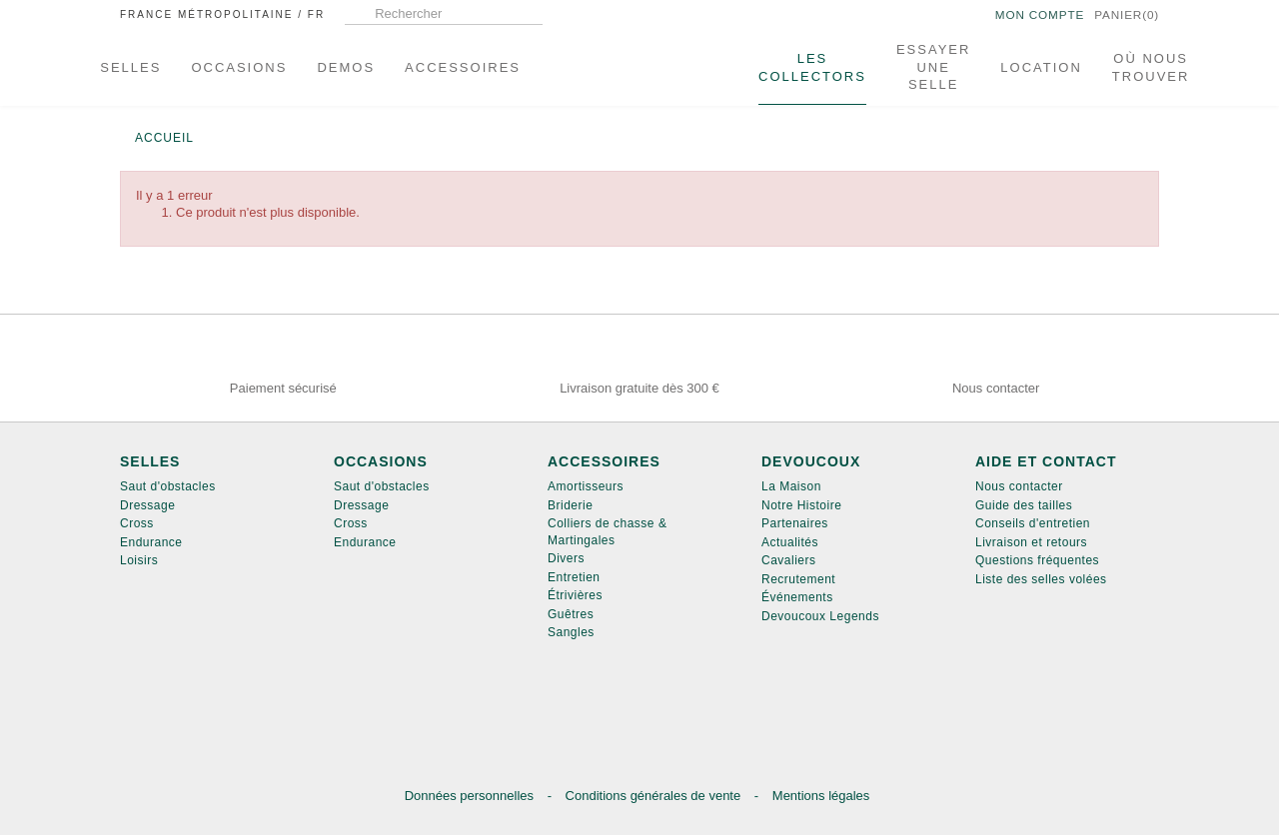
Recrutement (798, 579)
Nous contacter (1019, 486)
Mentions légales (821, 795)
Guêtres (571, 614)
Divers (566, 558)
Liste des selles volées (1041, 579)
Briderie (570, 505)
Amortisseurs (586, 486)
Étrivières (575, 595)
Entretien (574, 577)
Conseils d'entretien (1032, 523)
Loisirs (139, 560)
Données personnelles (471, 795)
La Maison (791, 486)
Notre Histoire (801, 505)
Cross (137, 523)
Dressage (147, 505)
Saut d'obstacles (168, 486)
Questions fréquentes (1037, 560)
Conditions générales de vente (655, 795)
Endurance (151, 542)
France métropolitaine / (222, 14)
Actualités (789, 542)
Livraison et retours (1031, 542)
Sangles (571, 632)
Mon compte (1022, 15)
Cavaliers (788, 560)
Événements (797, 597)
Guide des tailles (1023, 505)
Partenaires (794, 523)
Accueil (164, 138)
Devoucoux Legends (820, 616)
